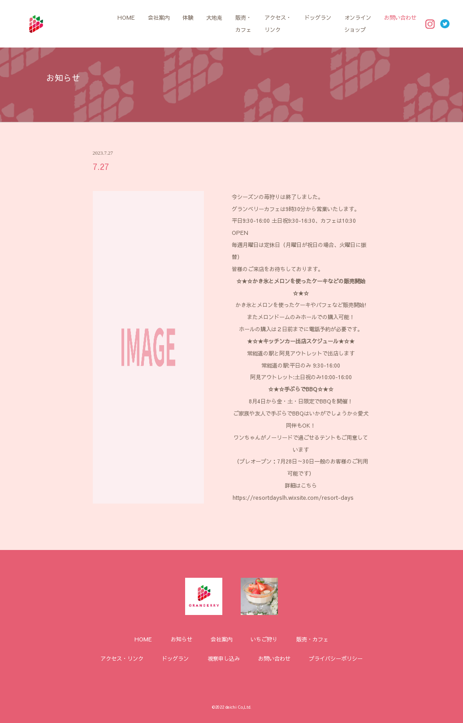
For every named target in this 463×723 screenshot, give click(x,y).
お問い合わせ (400, 17)
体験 (187, 17)
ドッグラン (317, 17)
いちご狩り (264, 639)
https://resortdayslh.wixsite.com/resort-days (293, 497)
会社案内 (158, 17)
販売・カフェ (243, 23)
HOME (126, 17)
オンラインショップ (357, 23)
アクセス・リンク (277, 23)
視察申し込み (224, 658)
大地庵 (214, 17)
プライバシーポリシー (336, 658)
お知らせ (181, 639)
